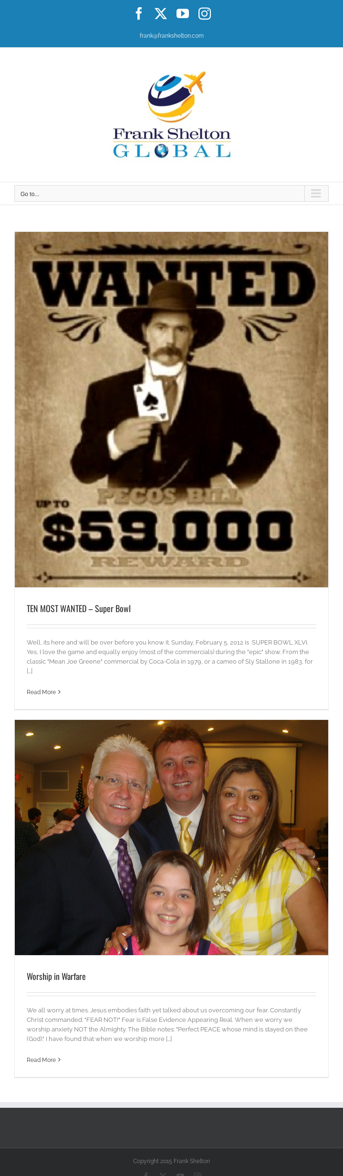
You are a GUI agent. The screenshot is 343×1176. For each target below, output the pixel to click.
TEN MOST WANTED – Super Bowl (79, 608)
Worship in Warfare (56, 976)
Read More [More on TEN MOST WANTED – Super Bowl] (41, 692)
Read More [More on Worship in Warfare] (41, 1060)
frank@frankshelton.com (172, 35)
